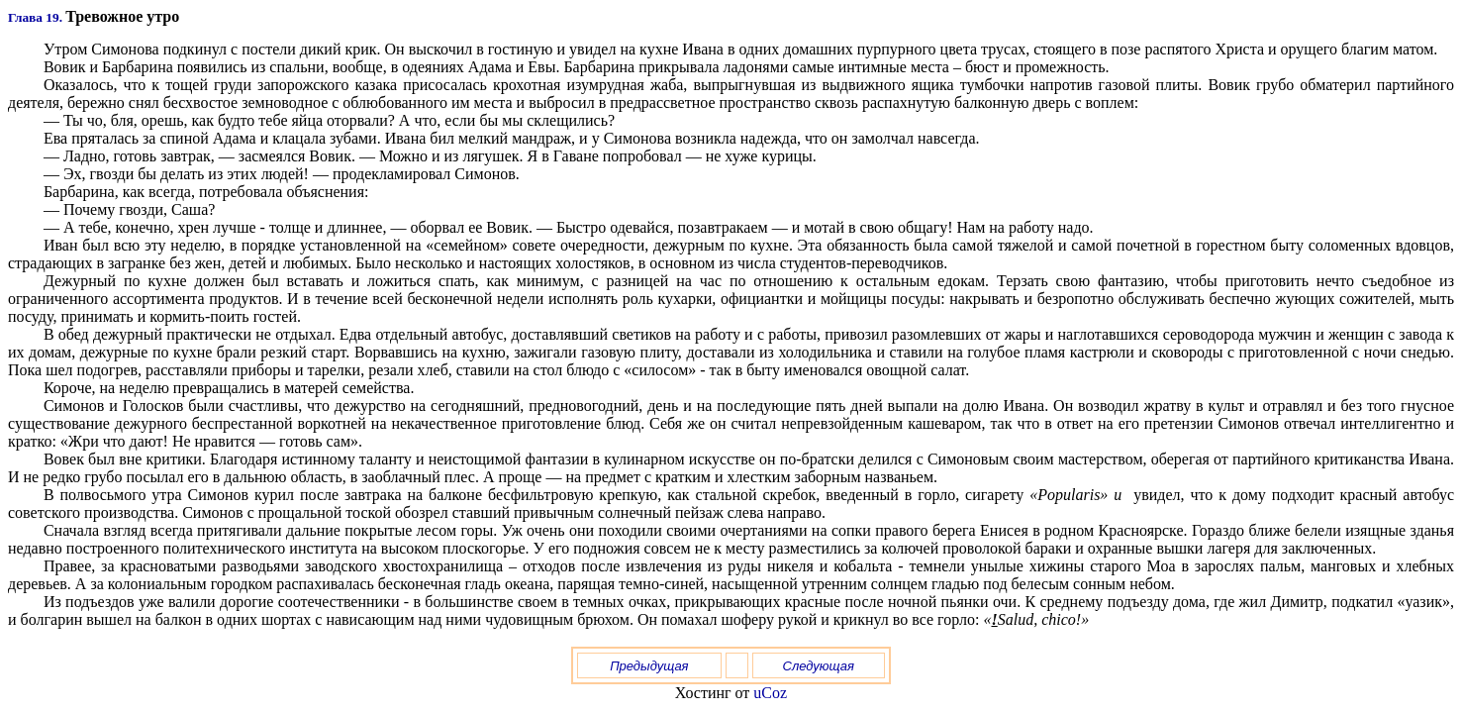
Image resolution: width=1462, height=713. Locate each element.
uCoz (770, 692)
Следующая (819, 666)
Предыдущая (649, 666)
